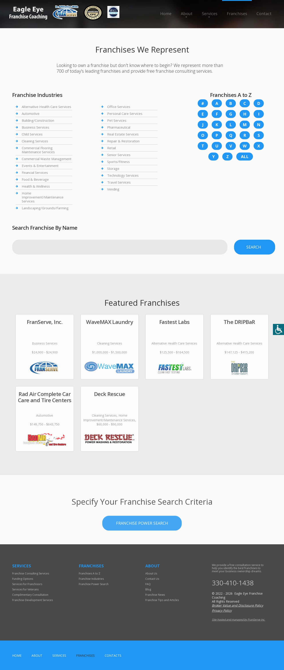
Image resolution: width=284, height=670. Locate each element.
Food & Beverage (35, 179)
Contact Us (152, 579)
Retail (111, 148)
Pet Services (116, 120)
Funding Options (22, 579)
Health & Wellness (36, 186)
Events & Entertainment (40, 165)
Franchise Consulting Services (30, 573)
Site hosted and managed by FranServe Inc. (238, 619)
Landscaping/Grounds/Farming (45, 208)
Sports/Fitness (118, 161)
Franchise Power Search (142, 536)
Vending (113, 189)
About (187, 13)
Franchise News (155, 595)
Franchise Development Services (32, 600)
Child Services (32, 134)
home (17, 655)
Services (209, 13)
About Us (151, 573)
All (244, 156)
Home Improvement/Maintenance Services (42, 197)
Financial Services (35, 172)
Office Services (118, 107)
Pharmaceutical (118, 127)
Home (166, 13)
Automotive (30, 113)
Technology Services (123, 175)
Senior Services (118, 155)
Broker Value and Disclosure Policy (237, 605)
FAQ (148, 584)
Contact (264, 13)
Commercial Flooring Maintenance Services (38, 150)
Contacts (113, 655)
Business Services (35, 127)
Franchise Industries (91, 579)
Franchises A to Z (89, 573)
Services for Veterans (25, 589)
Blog (148, 589)
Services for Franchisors (27, 584)
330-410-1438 (233, 583)
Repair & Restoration (123, 141)
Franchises (237, 13)
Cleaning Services (35, 141)
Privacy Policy (222, 610)
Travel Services (119, 182)
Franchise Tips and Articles (162, 600)
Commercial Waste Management (46, 159)
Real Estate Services (123, 134)
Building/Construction (38, 120)
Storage (113, 168)
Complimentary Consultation (30, 595)
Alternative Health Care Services (46, 107)
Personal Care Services (124, 113)
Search (253, 247)
